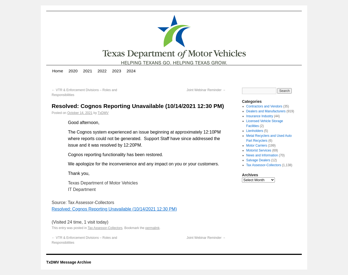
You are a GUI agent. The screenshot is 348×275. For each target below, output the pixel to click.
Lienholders (254, 131)
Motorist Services (258, 150)
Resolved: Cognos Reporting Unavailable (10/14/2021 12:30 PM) (114, 209)
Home (57, 71)
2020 (73, 71)
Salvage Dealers (258, 160)
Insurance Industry (259, 116)
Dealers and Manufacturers (266, 111)
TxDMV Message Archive (68, 262)
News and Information (262, 155)
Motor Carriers (256, 145)
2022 (102, 71)
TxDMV (103, 113)
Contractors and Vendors (264, 106)
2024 (131, 71)
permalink (152, 228)
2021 (87, 71)
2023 (116, 71)
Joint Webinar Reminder (206, 90)
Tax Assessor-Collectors (105, 228)
